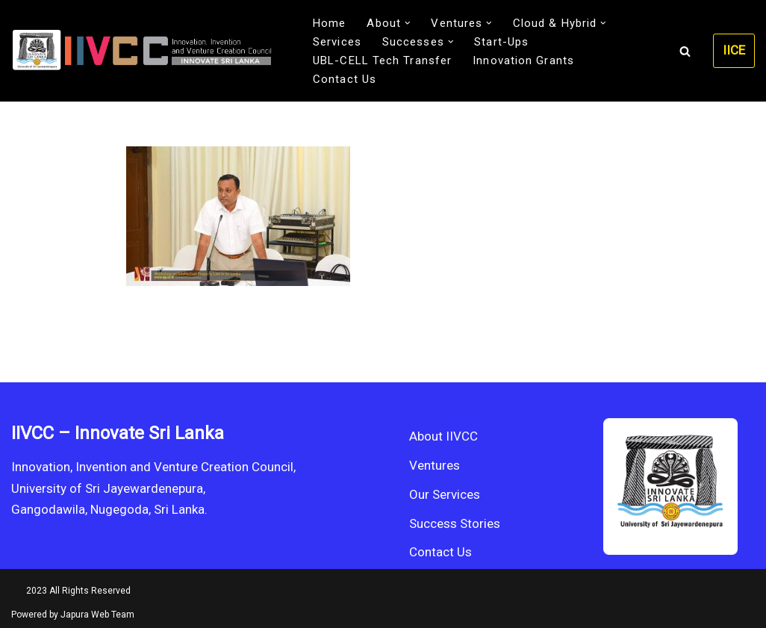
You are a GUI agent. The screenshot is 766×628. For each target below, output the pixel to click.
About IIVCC (443, 436)
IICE (734, 50)
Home (329, 23)
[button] (408, 23)
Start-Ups (501, 42)
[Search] (685, 51)
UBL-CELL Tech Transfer (382, 60)
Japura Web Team (97, 614)
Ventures (434, 465)
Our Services (444, 494)
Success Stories (454, 523)
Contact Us (344, 79)
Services (337, 42)
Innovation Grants (523, 60)
